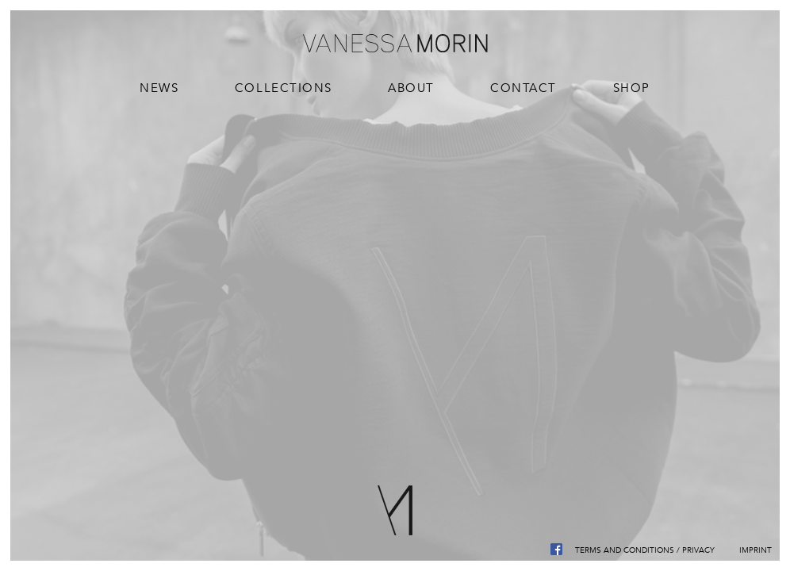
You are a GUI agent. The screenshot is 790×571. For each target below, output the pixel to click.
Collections (283, 87)
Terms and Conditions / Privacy (645, 550)
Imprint (755, 550)
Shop (631, 87)
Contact (523, 87)
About (411, 87)
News (159, 87)
